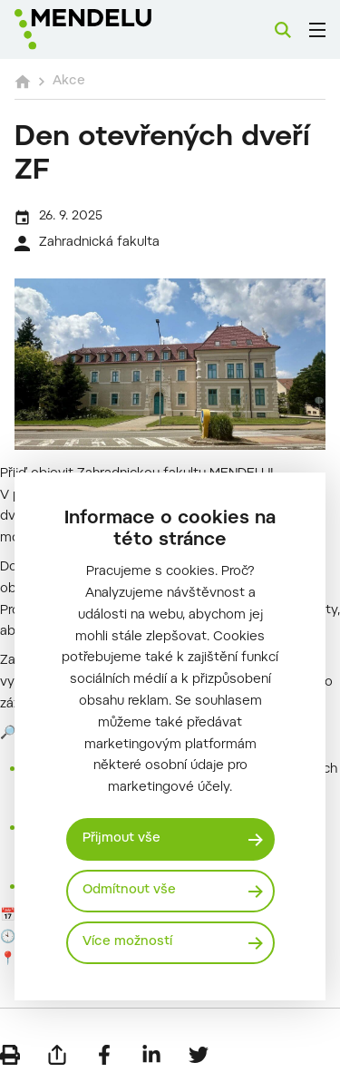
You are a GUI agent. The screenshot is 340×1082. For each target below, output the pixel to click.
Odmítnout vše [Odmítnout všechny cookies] (129, 890)
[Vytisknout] (10, 1055)
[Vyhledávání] (283, 30)
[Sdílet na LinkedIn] (151, 1055)
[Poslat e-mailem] (57, 1055)
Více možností (127, 942)
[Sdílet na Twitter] (199, 1055)
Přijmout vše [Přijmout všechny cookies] (121, 839)
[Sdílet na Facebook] (104, 1055)
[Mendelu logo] (105, 29)
